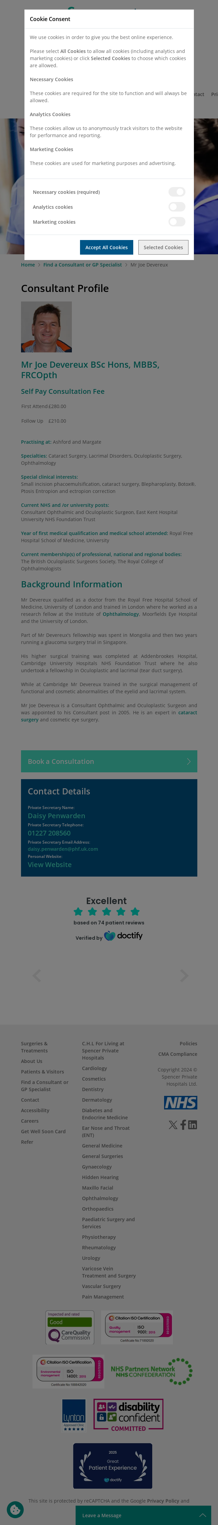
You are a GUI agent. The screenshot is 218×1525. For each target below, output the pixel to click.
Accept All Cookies (106, 247)
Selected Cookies (163, 247)
